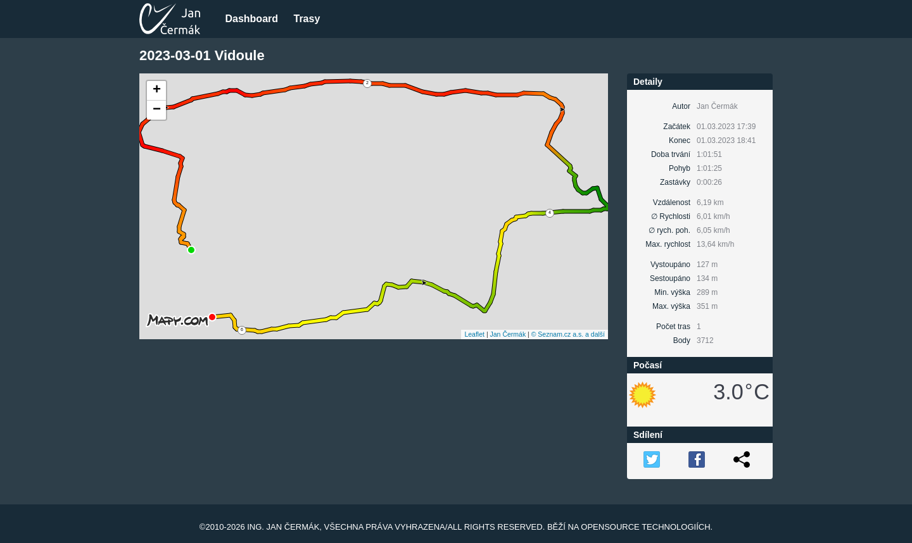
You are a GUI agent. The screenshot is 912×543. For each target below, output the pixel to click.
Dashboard (251, 19)
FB (696, 459)
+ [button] (157, 90)
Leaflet (474, 334)
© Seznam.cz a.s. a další (568, 334)
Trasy (306, 19)
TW (651, 459)
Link (741, 459)
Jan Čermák (508, 334)
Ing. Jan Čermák (283, 527)
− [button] (157, 110)
